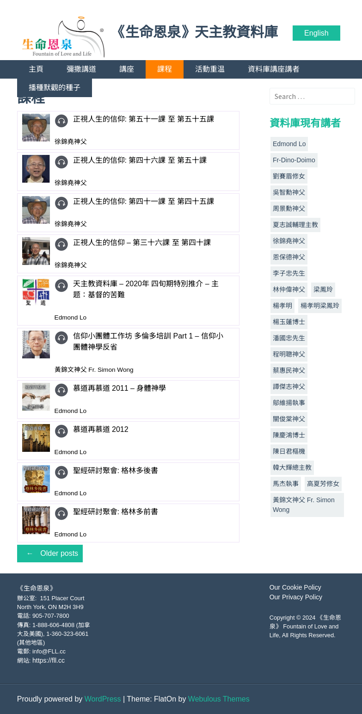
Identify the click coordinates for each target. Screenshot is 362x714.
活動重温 (210, 69)
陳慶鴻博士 (289, 435)
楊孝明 (282, 305)
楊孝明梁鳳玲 (320, 305)
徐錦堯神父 (289, 241)
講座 (126, 69)
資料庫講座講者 (274, 69)
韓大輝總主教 (292, 467)
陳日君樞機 (289, 451)
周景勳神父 (289, 208)
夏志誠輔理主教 (295, 224)
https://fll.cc (48, 660)
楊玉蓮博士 (289, 322)
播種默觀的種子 (54, 88)
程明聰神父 (289, 354)
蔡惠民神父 (289, 370)
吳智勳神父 (289, 192)
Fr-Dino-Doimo (294, 160)
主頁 (36, 69)
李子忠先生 (289, 273)
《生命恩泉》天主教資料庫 (194, 32)
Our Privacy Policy (296, 597)
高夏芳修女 (323, 483)
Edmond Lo (289, 144)
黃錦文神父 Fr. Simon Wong (304, 504)
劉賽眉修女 (289, 176)
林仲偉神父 (289, 289)
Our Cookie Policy (295, 587)
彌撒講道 (81, 69)
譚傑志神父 (289, 386)
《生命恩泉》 (36, 588)
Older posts (50, 553)
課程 (164, 69)
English (316, 33)
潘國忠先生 (289, 338)
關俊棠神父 (289, 419)
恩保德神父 (289, 257)
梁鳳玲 (323, 289)
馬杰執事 (286, 483)
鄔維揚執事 (289, 402)
